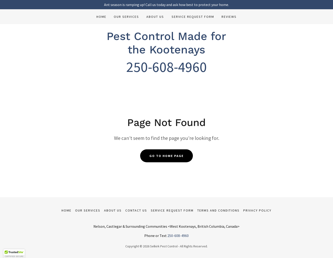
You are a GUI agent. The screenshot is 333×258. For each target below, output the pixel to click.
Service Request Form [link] (193, 17)
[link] (166, 52)
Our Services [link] (126, 17)
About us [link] (155, 17)
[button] (14, 253)
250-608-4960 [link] (178, 235)
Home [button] (66, 210)
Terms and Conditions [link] (218, 210)
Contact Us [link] (136, 210)
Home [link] (101, 17)
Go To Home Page (166, 156)
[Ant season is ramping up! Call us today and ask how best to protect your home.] (166, 4)
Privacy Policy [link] (257, 210)
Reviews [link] (229, 17)
